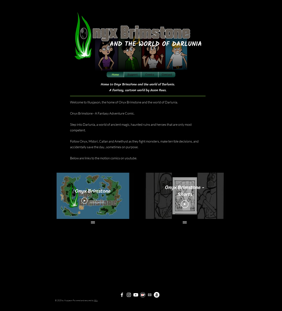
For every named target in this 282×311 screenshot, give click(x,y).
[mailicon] (150, 295)
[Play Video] (92, 200)
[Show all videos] (92, 222)
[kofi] (143, 295)
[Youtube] (136, 295)
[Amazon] (156, 295)
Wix (96, 300)
